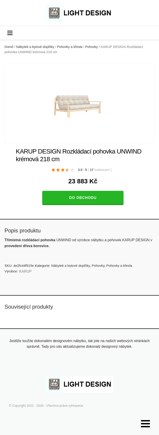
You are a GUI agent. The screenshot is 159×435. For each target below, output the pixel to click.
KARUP (25, 271)
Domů (9, 47)
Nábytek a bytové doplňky (35, 47)
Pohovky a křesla (69, 47)
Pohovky (91, 47)
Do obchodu (82, 198)
